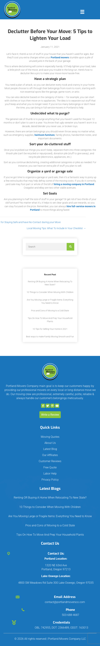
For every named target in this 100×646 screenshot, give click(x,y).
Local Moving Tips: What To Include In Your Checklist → (37, 228)
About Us (50, 443)
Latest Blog (50, 449)
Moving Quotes (50, 436)
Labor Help (50, 473)
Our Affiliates (50, 455)
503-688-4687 (70, 615)
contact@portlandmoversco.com (65, 602)
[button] (43, 406)
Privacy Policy (50, 479)
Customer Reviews (50, 461)
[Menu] (82, 11)
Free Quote (50, 467)
